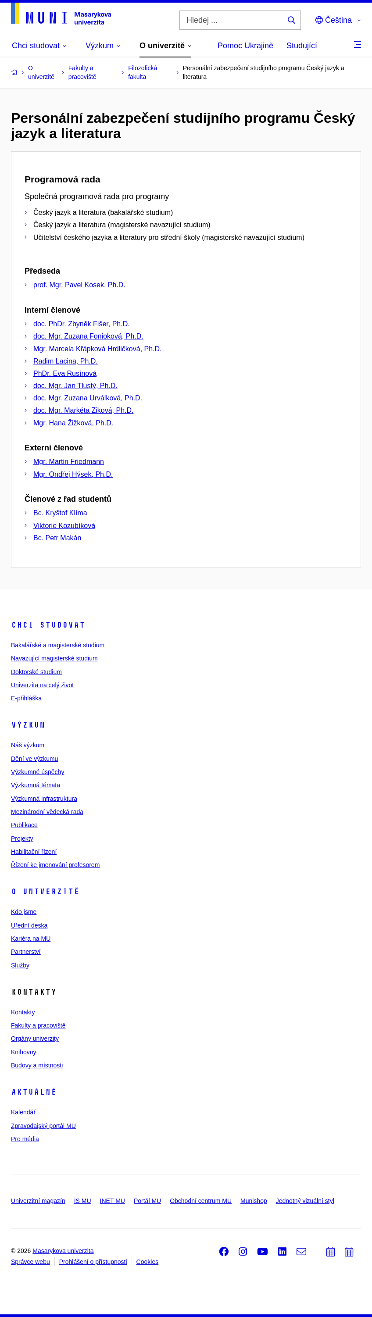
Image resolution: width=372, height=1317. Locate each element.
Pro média (25, 1138)
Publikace (24, 824)
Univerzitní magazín (38, 1200)
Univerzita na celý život (42, 685)
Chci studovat (48, 625)
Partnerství (26, 951)
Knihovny (23, 1052)
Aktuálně (34, 1092)
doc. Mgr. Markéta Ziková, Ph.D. (83, 410)
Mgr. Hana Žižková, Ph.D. (73, 423)
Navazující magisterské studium (54, 658)
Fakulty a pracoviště (38, 1025)
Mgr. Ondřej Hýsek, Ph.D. (73, 474)
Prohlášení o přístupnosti (93, 1261)
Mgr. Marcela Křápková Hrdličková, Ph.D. (97, 349)
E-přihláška (26, 698)
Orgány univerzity (35, 1038)
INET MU (112, 1200)
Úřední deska (29, 925)
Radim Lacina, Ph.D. (65, 361)
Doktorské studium (36, 671)
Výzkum (28, 725)
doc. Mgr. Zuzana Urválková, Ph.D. (87, 398)
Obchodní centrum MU (201, 1200)
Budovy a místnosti (37, 1065)
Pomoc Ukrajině (245, 45)
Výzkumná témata (35, 785)
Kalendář (23, 1112)
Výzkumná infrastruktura (44, 798)
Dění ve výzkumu (34, 758)
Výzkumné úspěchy (37, 771)
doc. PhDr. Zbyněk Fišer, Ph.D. (81, 324)
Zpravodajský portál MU (43, 1125)
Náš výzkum (27, 745)
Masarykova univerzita (62, 1250)
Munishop (253, 1200)
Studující (301, 45)
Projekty (22, 838)
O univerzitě (45, 891)
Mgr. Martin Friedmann (68, 461)
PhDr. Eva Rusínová (65, 373)
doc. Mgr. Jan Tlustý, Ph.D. (75, 385)
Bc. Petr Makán (57, 538)
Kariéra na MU (30, 938)
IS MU (82, 1200)
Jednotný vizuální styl (305, 1200)
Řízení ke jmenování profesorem (55, 864)
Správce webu (30, 1261)
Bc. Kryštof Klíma (60, 513)
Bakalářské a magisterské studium (57, 645)
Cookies (147, 1261)
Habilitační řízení (34, 851)
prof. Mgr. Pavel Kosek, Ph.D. (79, 285)
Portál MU (147, 1200)
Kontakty (23, 1012)
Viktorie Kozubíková (64, 525)
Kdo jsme (23, 911)
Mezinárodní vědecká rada (47, 811)
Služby (20, 965)
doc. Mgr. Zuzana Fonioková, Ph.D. (88, 336)
